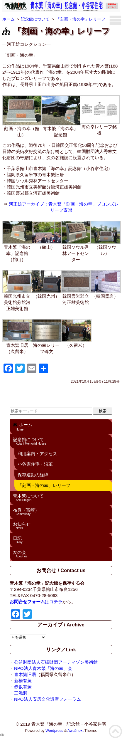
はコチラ (36, 601)
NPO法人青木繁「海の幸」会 (43, 668)
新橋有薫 (23, 680)
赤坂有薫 (23, 686)
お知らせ (61, 526)
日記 (61, 540)
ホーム (61, 426)
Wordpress (54, 731)
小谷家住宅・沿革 (35, 464)
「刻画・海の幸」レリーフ (44, 485)
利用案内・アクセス (37, 453)
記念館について (61, 441)
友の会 (61, 554)
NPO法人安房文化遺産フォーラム (47, 699)
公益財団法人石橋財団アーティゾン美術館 (56, 662)
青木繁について (61, 497)
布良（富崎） (61, 511)
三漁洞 (20, 692)
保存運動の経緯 (33, 474)
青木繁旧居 (25, 674)
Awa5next (75, 731)
